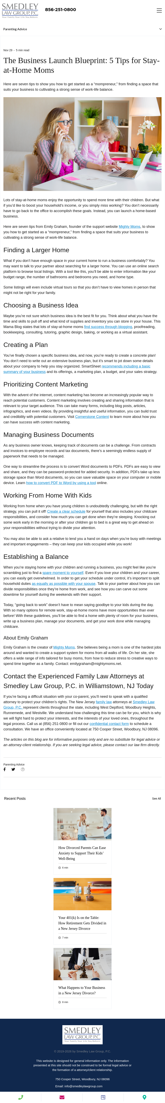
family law (104, 702)
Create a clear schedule (66, 511)
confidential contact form (109, 724)
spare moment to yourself (62, 573)
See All (156, 798)
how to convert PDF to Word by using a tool (61, 483)
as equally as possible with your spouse (63, 584)
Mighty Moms (129, 227)
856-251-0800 (60, 9)
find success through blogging (108, 327)
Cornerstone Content (92, 417)
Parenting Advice (14, 764)
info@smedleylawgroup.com (84, 1086)
